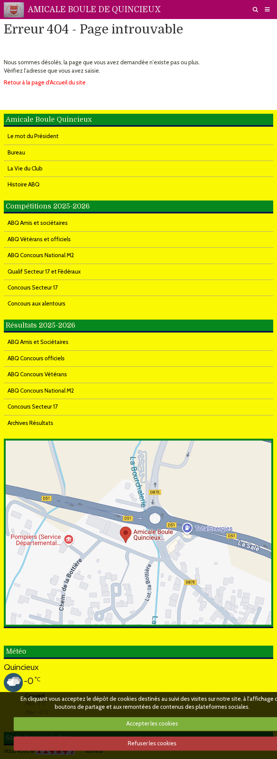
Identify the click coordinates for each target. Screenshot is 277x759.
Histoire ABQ (24, 184)
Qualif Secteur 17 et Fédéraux (44, 271)
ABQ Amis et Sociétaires (38, 342)
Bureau (16, 152)
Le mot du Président (33, 136)
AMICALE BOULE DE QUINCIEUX (94, 9)
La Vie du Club (25, 168)
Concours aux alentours (36, 303)
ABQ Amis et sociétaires (38, 223)
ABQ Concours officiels (36, 358)
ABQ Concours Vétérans (37, 374)
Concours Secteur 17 (33, 287)
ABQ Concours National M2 (41, 255)
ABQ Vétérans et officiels (39, 239)
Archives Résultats (30, 423)
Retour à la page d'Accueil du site (45, 82)
